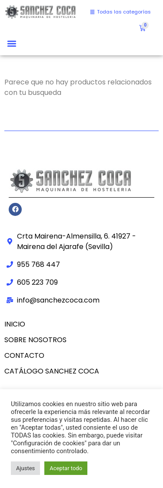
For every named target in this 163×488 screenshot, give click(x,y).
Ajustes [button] (25, 468)
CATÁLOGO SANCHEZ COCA (51, 371)
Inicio (14, 324)
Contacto (24, 355)
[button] (11, 44)
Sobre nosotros (35, 340)
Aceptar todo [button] (66, 468)
